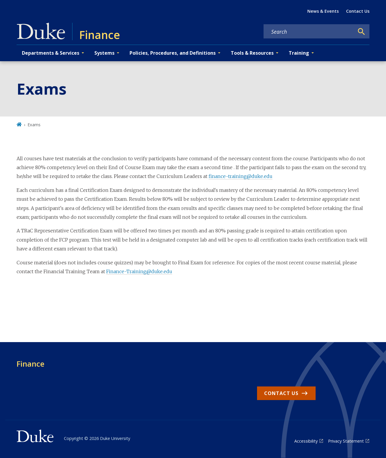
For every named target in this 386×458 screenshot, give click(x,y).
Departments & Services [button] (50, 53)
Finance (30, 363)
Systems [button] (104, 53)
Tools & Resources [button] (252, 53)
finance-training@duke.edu (240, 176)
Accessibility (306, 441)
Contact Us (357, 11)
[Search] (361, 31)
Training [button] (299, 53)
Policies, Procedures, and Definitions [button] (173, 53)
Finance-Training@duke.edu (139, 271)
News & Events (323, 11)
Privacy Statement (346, 441)
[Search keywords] (309, 31)
